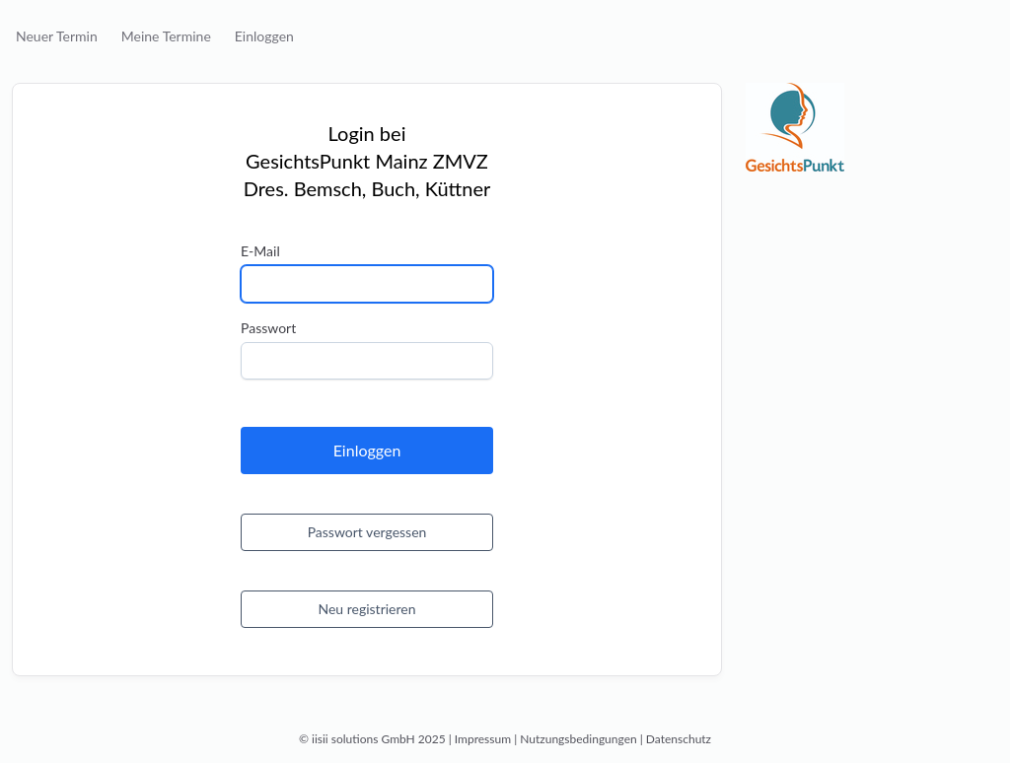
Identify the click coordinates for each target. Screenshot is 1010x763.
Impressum (483, 738)
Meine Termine (166, 36)
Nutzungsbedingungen (578, 738)
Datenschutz (678, 738)
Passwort (268, 327)
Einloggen (264, 36)
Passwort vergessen (367, 531)
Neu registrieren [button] (366, 608)
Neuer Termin (57, 36)
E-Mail (260, 251)
